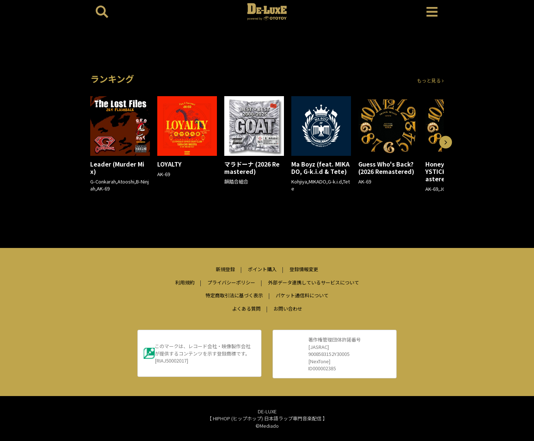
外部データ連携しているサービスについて (313, 282)
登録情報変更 (303, 269)
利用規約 (184, 282)
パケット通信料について (302, 295)
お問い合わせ (288, 308)
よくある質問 (246, 308)
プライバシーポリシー (231, 282)
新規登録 (225, 269)
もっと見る (430, 80)
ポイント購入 (262, 269)
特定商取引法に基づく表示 (234, 295)
